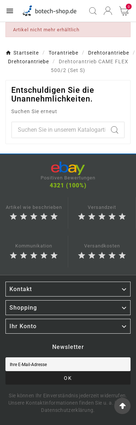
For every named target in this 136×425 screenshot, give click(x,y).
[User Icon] (108, 11)
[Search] (114, 130)
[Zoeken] (58, 130)
